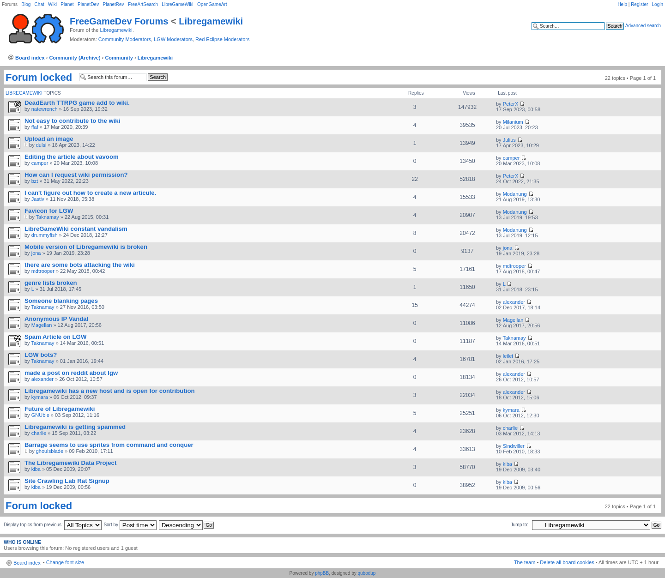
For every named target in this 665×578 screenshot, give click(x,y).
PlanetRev (113, 4)
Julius (509, 140)
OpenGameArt (212, 4)
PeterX (511, 104)
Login (657, 4)
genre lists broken (50, 282)
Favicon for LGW (48, 210)
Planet (66, 4)
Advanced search (643, 25)
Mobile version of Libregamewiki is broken (85, 246)
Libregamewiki (211, 21)
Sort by (129, 524)
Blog (25, 4)
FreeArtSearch (143, 4)
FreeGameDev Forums (119, 21)
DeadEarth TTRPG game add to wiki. (77, 102)
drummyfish (44, 235)
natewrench (44, 109)
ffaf (34, 127)
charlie (38, 433)
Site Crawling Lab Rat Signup (66, 480)
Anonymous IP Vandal (56, 318)
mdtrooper (42, 271)
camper (39, 163)
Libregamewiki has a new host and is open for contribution (109, 390)
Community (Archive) (74, 57)
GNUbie (40, 415)
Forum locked (39, 78)
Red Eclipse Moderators (222, 39)
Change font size (65, 562)
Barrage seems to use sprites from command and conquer (108, 444)
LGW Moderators (173, 39)
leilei (508, 356)
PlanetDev (88, 4)
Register (639, 4)
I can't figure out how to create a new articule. (90, 192)
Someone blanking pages (61, 300)
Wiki (52, 4)
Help (622, 4)
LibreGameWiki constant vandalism (75, 228)
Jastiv (37, 199)
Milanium (513, 122)
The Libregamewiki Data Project (70, 462)
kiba (36, 469)
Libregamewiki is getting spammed (75, 426)
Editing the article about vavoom (71, 156)
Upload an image (48, 138)
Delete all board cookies (567, 562)
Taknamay (47, 217)
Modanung (515, 194)
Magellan (41, 325)
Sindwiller (514, 446)
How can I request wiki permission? (76, 174)
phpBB (322, 573)
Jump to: (519, 524)
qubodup (366, 573)
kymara (39, 397)
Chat (39, 4)
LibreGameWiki (177, 4)
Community (119, 57)
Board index (30, 57)
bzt (34, 181)
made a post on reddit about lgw (71, 372)
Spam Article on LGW (55, 336)
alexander (514, 302)
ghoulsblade (49, 451)
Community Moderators (124, 39)
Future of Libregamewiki (59, 408)
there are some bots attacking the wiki (79, 264)
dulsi (41, 145)
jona (36, 253)
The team (524, 562)
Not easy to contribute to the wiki (72, 120)
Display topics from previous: (53, 524)
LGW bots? (40, 354)
